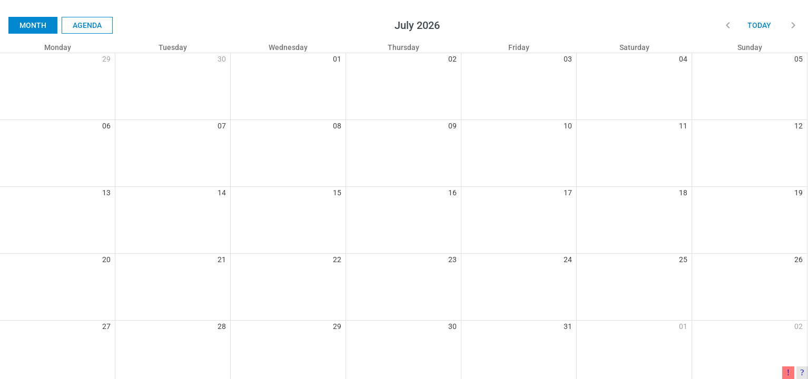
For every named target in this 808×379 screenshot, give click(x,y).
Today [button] (759, 25)
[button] (728, 25)
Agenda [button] (87, 25)
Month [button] (32, 25)
